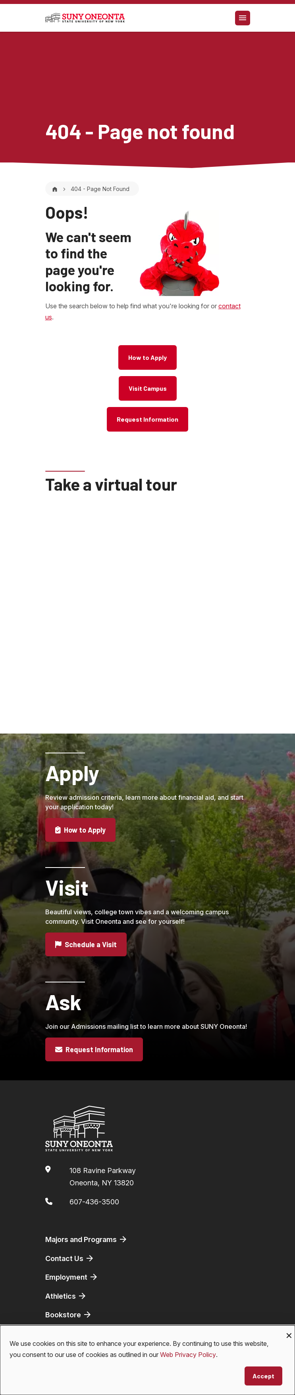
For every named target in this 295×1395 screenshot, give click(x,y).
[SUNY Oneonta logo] (85, 18)
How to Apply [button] (80, 840)
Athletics (66, 1296)
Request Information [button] (94, 1059)
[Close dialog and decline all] (289, 1330)
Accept (263, 1376)
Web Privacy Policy (188, 1355)
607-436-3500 (94, 1202)
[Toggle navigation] (242, 18)
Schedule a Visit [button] (86, 954)
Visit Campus (148, 388)
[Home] (55, 188)
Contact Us (69, 1258)
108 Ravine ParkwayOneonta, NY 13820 (102, 1176)
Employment (71, 1277)
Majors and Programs (86, 1239)
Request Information (147, 419)
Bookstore (68, 1314)
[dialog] (147, 1360)
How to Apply (147, 357)
